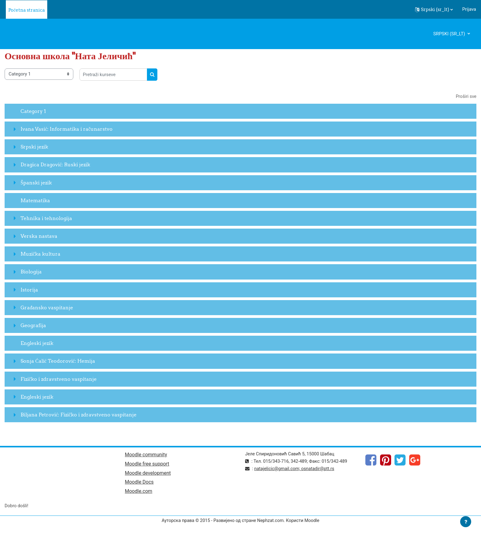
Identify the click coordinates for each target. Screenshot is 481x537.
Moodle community (146, 455)
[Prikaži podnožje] (465, 521)
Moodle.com (138, 493)
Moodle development (148, 474)
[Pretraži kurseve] (113, 74)
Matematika (35, 200)
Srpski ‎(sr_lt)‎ (449, 34)
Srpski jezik (34, 147)
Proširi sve (465, 96)
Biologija (31, 272)
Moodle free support (147, 464)
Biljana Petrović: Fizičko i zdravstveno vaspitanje (79, 415)
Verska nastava (39, 236)
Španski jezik (36, 183)
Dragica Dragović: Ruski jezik (55, 165)
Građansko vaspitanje (47, 308)
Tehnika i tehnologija (46, 218)
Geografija (33, 326)
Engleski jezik (37, 343)
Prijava (469, 9)
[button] (434, 10)
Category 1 (33, 111)
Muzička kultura (40, 254)
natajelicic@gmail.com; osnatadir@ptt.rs (296, 469)
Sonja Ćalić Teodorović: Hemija (58, 361)
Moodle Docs (139, 483)
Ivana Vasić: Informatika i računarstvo (67, 129)
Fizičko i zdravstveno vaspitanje (59, 379)
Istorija (29, 290)
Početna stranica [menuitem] (26, 10)
